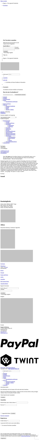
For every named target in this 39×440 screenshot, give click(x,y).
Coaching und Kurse (10, 123)
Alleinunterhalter (11, 137)
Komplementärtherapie (10, 131)
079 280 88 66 (3, 153)
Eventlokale (8, 124)
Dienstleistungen (6, 99)
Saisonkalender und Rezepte (11, 101)
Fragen (4, 378)
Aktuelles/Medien (4, 283)
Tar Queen (3, 263)
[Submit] (3, 372)
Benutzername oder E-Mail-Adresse (8, 402)
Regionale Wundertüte (10, 106)
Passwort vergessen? (5, 415)
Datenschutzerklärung (10, 367)
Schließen (3, 397)
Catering (7, 121)
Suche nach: (5, 74)
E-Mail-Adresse (4, 420)
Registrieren (3, 438)
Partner (4, 100)
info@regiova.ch (4, 333)
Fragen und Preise (7, 103)
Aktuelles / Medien (10, 109)
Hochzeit (7, 130)
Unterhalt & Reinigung (10, 134)
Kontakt (7, 107)
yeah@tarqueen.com (5, 150)
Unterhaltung (8, 135)
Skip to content (4, 1)
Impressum (3, 367)
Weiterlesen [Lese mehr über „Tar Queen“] (3, 266)
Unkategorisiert (6, 142)
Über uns (5, 105)
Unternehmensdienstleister (11, 141)
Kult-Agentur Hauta (5, 281)
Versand (2, 272)
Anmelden (3, 279)
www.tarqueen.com (5, 152)
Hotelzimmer (11, 125)
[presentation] (9, 409)
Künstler (10, 140)
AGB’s (2, 277)
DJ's (9, 139)
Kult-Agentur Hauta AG (13, 368)
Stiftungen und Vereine (10, 133)
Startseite (5, 97)
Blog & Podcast (11, 138)
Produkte (5, 98)
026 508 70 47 (3, 331)
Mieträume (10, 126)
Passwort (3, 404)
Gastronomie (8, 128)
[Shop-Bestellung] (8, 117)
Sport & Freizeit (9, 132)
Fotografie (8, 127)
